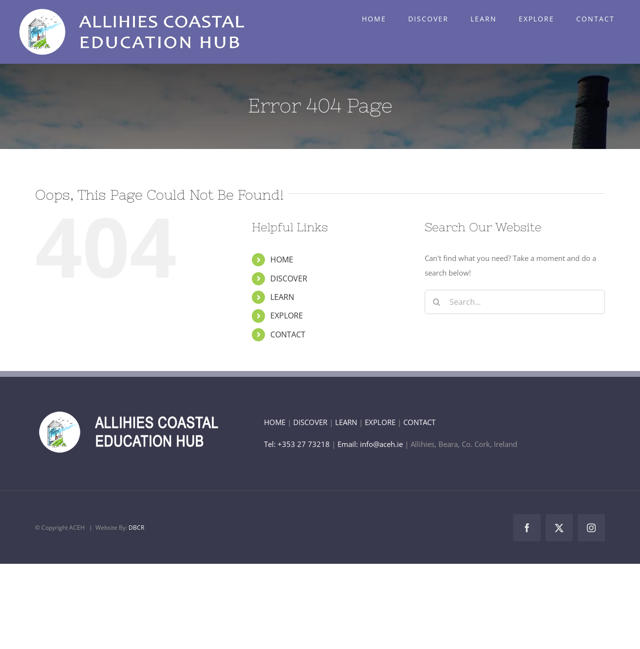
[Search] (437, 302)
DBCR (136, 527)
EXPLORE (286, 315)
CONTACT (287, 334)
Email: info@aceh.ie (370, 444)
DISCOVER (288, 278)
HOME (281, 259)
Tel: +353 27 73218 (298, 444)
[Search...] (515, 302)
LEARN (282, 297)
